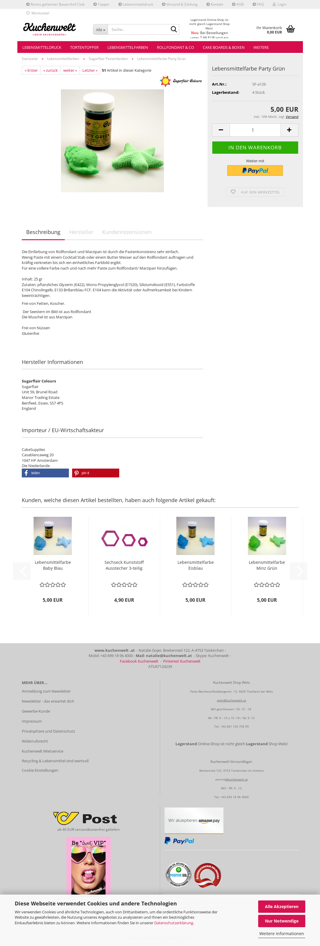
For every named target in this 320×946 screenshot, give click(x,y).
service (220, 779)
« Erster (31, 70)
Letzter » (89, 70)
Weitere (261, 47)
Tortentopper (84, 47)
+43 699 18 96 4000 (234, 797)
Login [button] (279, 4)
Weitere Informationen (281, 933)
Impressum (32, 721)
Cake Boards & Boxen (224, 47)
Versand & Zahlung (180, 4)
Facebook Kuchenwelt (139, 661)
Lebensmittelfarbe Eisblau (196, 565)
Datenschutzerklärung (173, 922)
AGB (238, 4)
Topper (101, 4)
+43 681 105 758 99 (234, 726)
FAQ (258, 4)
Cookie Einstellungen (40, 770)
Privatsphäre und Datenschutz (48, 731)
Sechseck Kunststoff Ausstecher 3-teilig (124, 565)
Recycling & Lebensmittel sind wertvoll (55, 760)
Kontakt (214, 4)
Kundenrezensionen (127, 231)
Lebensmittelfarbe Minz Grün (267, 565)
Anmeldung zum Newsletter (46, 691)
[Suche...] (100, 29)
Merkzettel (37, 13)
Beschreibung (43, 231)
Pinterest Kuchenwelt (181, 661)
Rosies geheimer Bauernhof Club (55, 4)
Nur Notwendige (282, 921)
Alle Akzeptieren (282, 906)
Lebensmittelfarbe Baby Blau (53, 565)
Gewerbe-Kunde (36, 711)
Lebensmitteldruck (135, 4)
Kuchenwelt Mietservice (42, 751)
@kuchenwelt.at (236, 779)
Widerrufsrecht (35, 741)
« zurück (50, 70)
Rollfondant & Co (175, 47)
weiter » (70, 70)
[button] (221, 130)
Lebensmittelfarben (127, 47)
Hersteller (81, 231)
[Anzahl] (255, 130)
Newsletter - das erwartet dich (48, 701)
